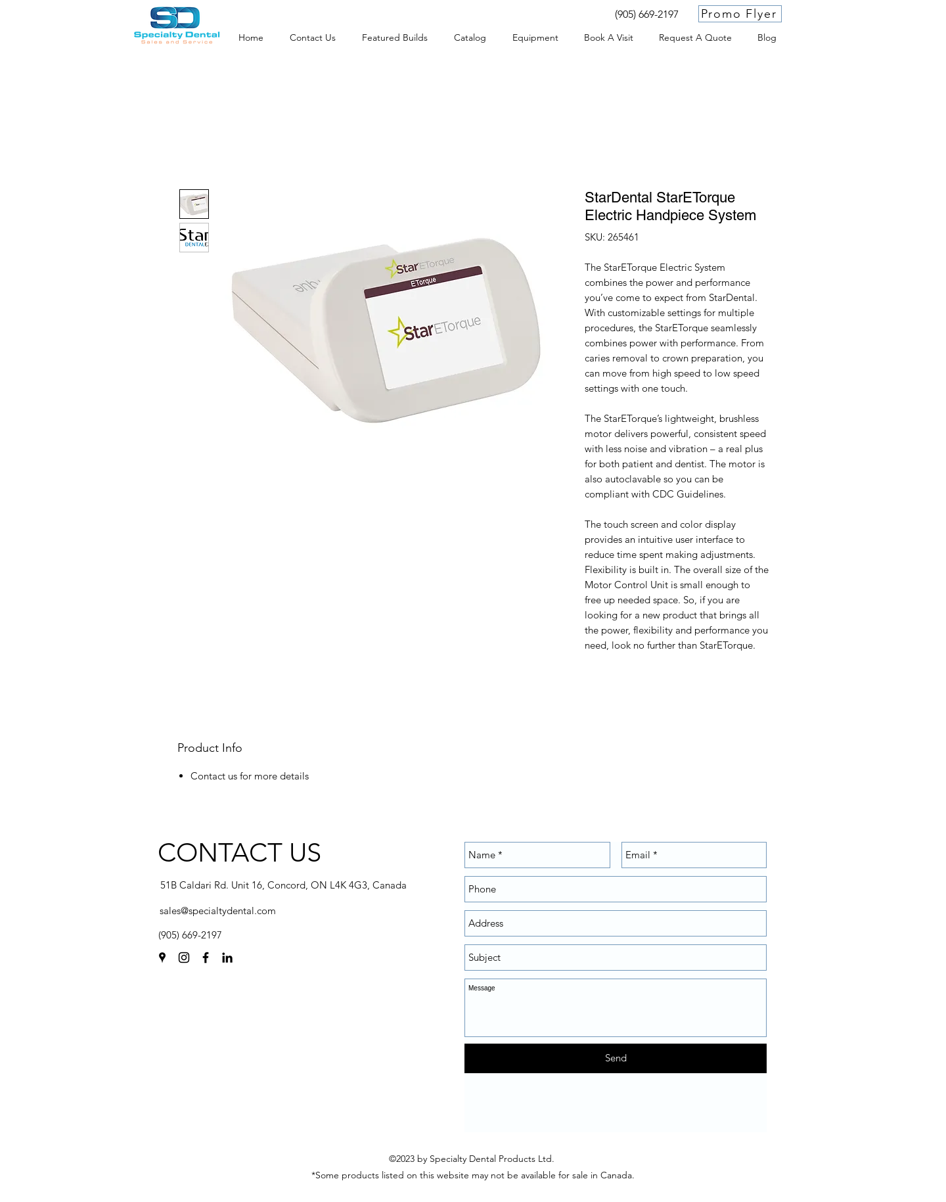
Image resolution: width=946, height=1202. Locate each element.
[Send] (615, 1058)
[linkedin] (227, 957)
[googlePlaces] (162, 957)
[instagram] (184, 957)
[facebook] (205, 957)
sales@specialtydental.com (218, 910)
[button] (535, 37)
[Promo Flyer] (740, 13)
